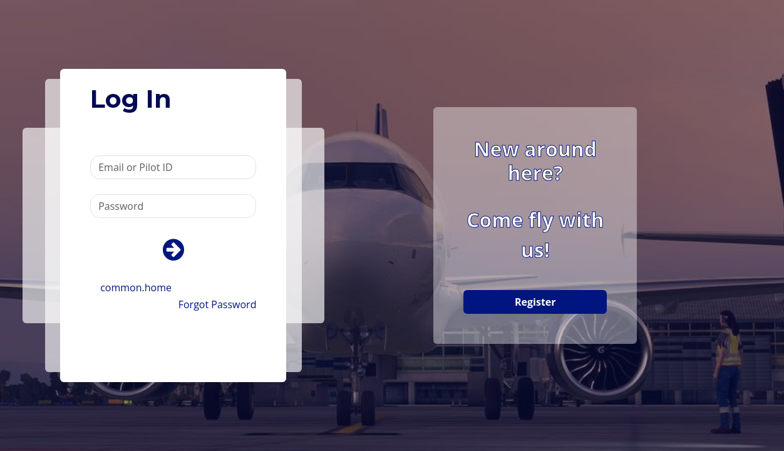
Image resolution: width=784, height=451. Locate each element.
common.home (136, 287)
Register (535, 302)
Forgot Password (217, 304)
